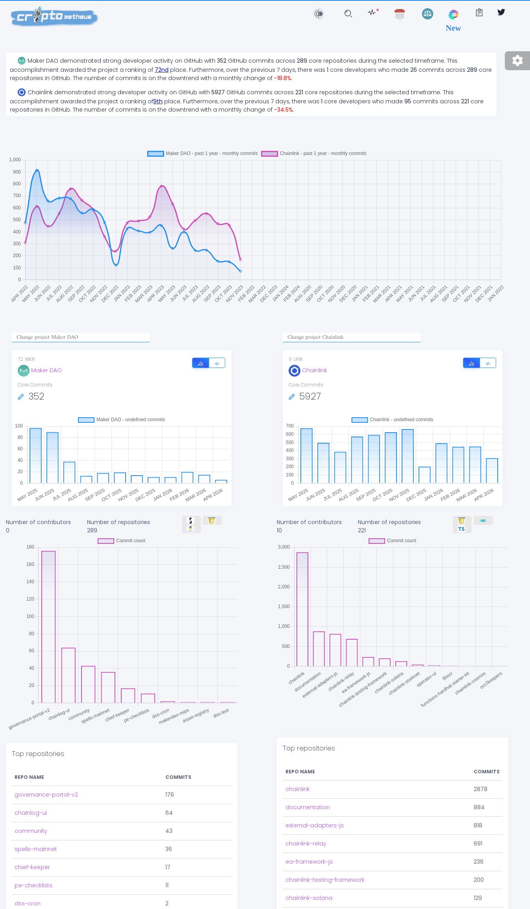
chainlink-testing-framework (325, 847)
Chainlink (308, 370)
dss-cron (28, 865)
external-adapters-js (314, 792)
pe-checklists (33, 847)
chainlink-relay (305, 810)
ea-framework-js (309, 828)
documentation (307, 774)
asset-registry (34, 901)
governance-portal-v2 (46, 756)
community (31, 792)
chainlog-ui (31, 774)
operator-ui (301, 901)
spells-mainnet (36, 810)
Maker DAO (40, 370)
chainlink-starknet (310, 883)
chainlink (297, 756)
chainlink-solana (308, 865)
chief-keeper (32, 828)
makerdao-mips (38, 883)
